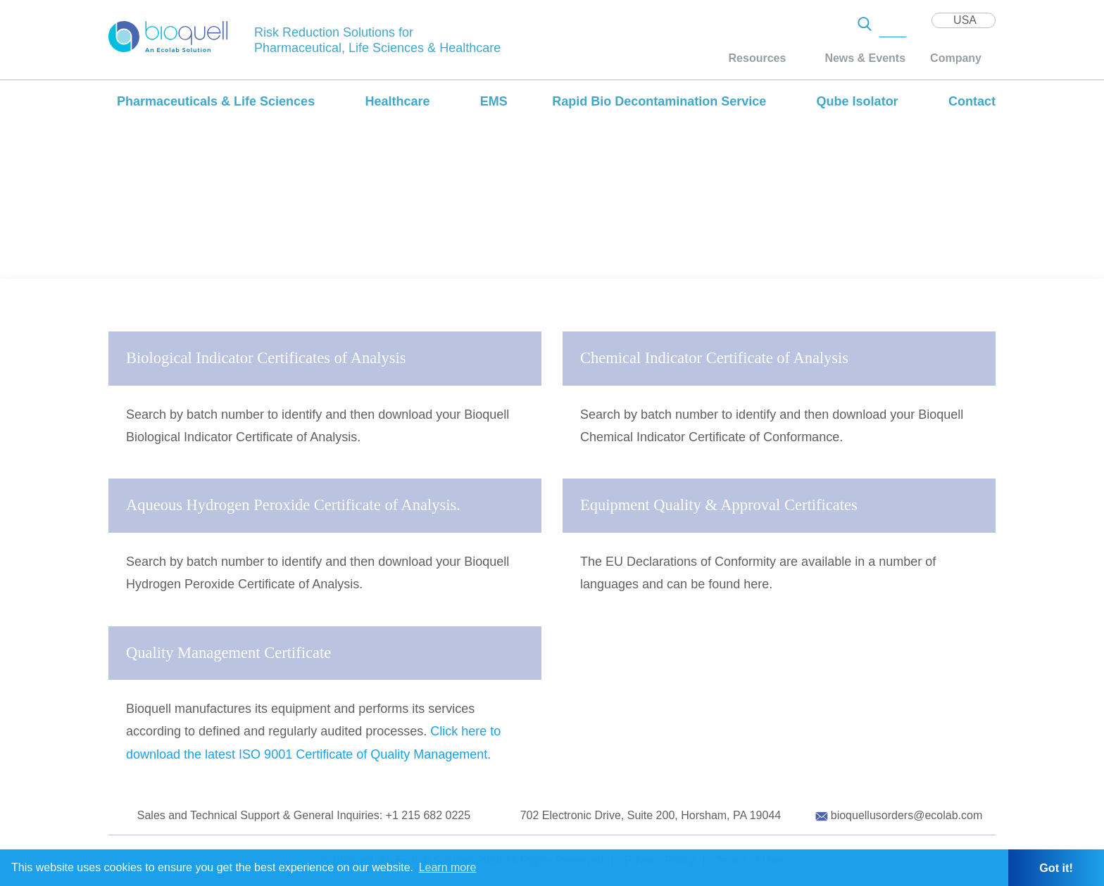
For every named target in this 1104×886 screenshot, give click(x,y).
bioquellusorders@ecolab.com (906, 815)
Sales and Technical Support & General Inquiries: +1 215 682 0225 (303, 815)
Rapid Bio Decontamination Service (659, 101)
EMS (494, 101)
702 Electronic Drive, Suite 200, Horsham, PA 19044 (651, 815)
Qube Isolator (857, 101)
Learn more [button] (448, 867)
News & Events (864, 58)
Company (955, 58)
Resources (757, 58)
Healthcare (397, 101)
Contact (972, 101)
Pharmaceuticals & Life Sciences (216, 101)
